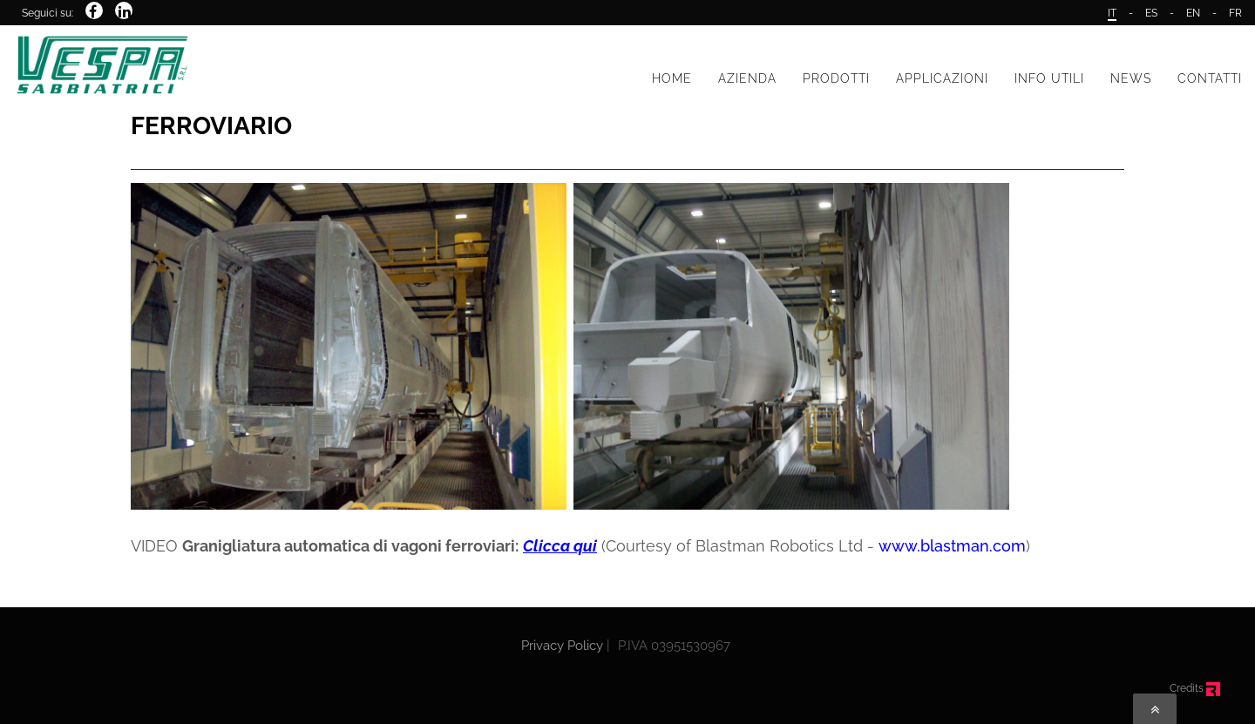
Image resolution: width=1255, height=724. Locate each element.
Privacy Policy (562, 645)
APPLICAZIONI (942, 78)
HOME (672, 78)
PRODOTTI (836, 78)
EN (1193, 13)
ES (1151, 13)
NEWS (1130, 78)
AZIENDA (747, 78)
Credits (1195, 688)
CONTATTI (1209, 78)
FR (1235, 13)
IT (1112, 13)
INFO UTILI (1049, 78)
